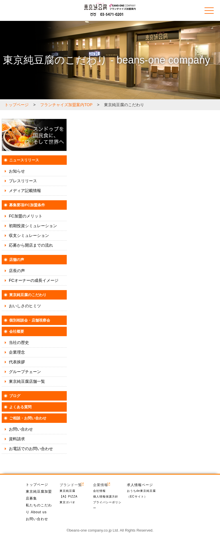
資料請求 (17, 439)
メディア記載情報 (25, 190)
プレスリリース (23, 181)
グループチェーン (25, 371)
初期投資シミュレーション (33, 225)
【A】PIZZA (69, 496)
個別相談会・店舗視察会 (29, 320)
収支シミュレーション (29, 235)
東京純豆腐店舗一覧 (27, 381)
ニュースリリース (24, 160)
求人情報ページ (140, 485)
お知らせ (17, 171)
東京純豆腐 (67, 490)
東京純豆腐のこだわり (27, 295)
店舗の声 (16, 259)
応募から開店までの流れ (31, 245)
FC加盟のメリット (25, 216)
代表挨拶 (17, 362)
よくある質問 (20, 407)
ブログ (14, 396)
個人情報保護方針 (105, 496)
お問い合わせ (21, 429)
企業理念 (17, 352)
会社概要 (16, 331)
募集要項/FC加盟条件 (27, 205)
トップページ (37, 485)
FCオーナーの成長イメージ (33, 280)
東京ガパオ (67, 502)
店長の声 (17, 270)
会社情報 (99, 490)
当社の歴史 (19, 342)
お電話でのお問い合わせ (31, 448)
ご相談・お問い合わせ (27, 418)
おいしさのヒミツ (25, 306)
